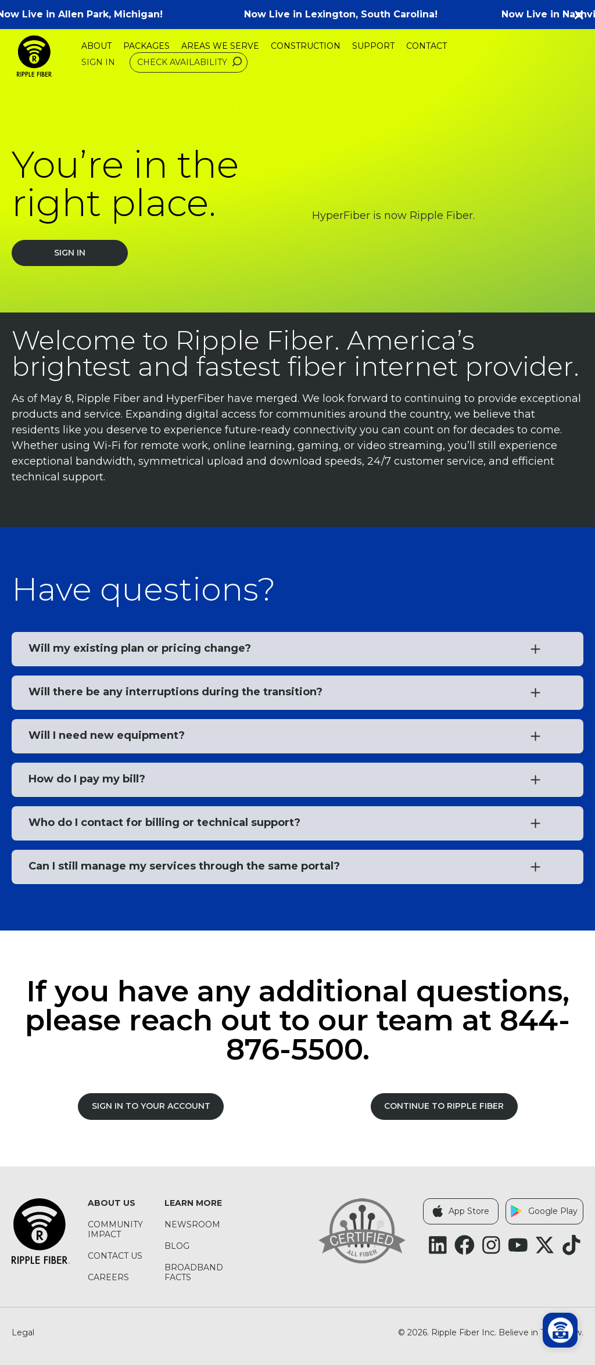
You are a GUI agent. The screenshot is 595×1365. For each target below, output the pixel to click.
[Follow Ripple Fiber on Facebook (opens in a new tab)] (464, 1245)
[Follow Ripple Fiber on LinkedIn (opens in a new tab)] (438, 1245)
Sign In (69, 252)
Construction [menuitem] (305, 46)
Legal (23, 1333)
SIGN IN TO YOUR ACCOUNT (151, 1106)
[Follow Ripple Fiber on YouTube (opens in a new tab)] (518, 1245)
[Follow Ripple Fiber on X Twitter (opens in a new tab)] (545, 1245)
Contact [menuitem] (426, 46)
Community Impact (115, 1230)
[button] (583, 14)
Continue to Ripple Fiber (444, 1106)
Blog (176, 1246)
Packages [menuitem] (146, 46)
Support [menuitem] (373, 46)
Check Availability (190, 62)
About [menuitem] (96, 46)
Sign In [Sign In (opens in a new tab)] (98, 62)
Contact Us (115, 1256)
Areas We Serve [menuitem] (220, 46)
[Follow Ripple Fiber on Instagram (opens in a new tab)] (491, 1245)
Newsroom (192, 1225)
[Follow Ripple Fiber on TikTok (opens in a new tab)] (571, 1245)
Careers (108, 1278)
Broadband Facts (193, 1273)
